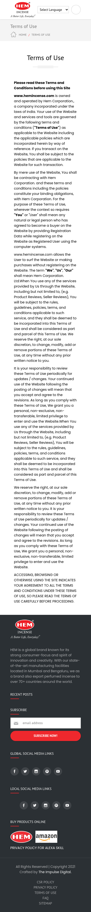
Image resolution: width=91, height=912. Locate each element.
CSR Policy (45, 882)
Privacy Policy (46, 887)
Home (23, 34)
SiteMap (45, 903)
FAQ (45, 898)
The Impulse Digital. (55, 872)
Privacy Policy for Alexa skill (37, 847)
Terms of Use (45, 893)
